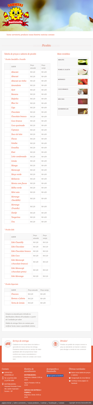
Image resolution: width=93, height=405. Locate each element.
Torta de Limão (17, 303)
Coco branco (16, 121)
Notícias (44, 35)
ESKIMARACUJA (73, 111)
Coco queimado (18, 125)
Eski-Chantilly (17, 242)
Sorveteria (16, 35)
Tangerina (15, 217)
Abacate (14, 72)
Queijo (14, 212)
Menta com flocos (19, 183)
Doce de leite (16, 134)
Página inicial (6, 403)
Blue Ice (14, 103)
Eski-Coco (15, 255)
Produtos (24, 35)
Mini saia (15, 192)
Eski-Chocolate (17, 246)
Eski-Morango (17, 276)
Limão (14, 161)
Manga (14, 165)
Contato (51, 35)
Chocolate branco (19, 116)
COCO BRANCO (73, 92)
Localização (53, 403)
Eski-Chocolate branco (21, 251)
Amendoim (16, 85)
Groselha (15, 147)
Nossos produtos (33, 403)
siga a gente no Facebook (55, 375)
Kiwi (13, 152)
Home (9, 35)
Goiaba (14, 143)
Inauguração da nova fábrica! (80, 378)
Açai (13, 90)
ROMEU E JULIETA (73, 72)
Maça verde (16, 174)
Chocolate (15, 112)
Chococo (15, 294)
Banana (14, 94)
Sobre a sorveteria (20, 403)
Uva (13, 221)
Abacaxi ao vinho (18, 81)
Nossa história (34, 35)
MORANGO (73, 82)
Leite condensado (18, 156)
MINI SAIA (73, 101)
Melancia (15, 179)
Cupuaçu (15, 130)
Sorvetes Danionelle (46, 16)
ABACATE (73, 62)
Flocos (14, 139)
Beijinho (14, 98)
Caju (13, 107)
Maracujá (15, 170)
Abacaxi (14, 76)
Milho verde (16, 187)
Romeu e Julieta (18, 298)
